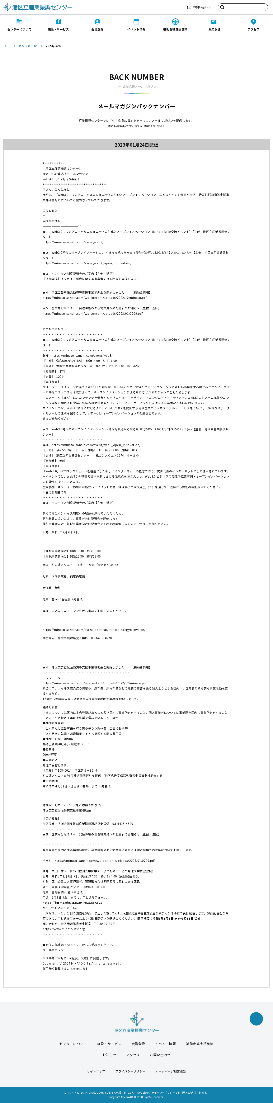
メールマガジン (53, 950)
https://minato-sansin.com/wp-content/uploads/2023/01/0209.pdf (93, 313)
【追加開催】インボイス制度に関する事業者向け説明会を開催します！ (91, 279)
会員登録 (97, 29)
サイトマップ (96, 1071)
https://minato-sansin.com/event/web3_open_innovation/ (87, 263)
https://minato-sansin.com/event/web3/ (73, 242)
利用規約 (183, 1092)
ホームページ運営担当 (171, 1071)
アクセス (253, 29)
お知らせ (214, 29)
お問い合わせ (202, 7)
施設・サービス (58, 29)
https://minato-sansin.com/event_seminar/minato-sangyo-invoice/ (94, 630)
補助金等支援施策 (175, 29)
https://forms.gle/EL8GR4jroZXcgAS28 (73, 902)
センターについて (19, 29)
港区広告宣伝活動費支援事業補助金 (67, 810)
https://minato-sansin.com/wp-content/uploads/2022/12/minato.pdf (95, 297)
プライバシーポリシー (130, 1071)
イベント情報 (136, 29)
